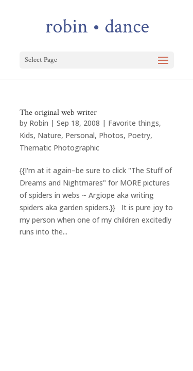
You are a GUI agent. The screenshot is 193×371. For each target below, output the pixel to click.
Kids (26, 135)
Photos (111, 135)
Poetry (139, 135)
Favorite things (133, 123)
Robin (38, 123)
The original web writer (58, 112)
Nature (49, 135)
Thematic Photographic (59, 148)
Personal (80, 135)
